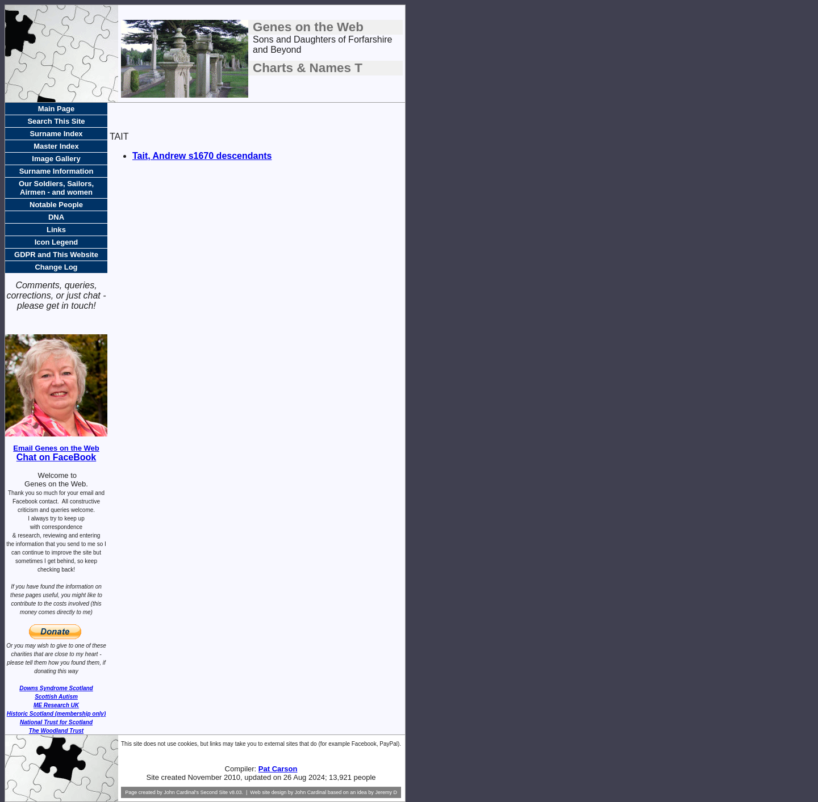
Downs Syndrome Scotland (56, 688)
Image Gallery (56, 158)
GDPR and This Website (56, 254)
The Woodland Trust (56, 731)
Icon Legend (56, 242)
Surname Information (56, 171)
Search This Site (56, 121)
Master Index (56, 146)
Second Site (214, 792)
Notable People (56, 204)
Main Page (56, 108)
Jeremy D (386, 792)
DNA (56, 217)
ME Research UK (56, 705)
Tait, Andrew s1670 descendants (202, 156)
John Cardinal (311, 792)
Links (56, 229)
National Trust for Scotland (56, 722)
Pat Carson (278, 769)
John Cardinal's (181, 792)
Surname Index (56, 133)
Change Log (56, 267)
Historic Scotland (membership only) (56, 714)
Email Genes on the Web (56, 448)
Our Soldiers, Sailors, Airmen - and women (56, 187)
